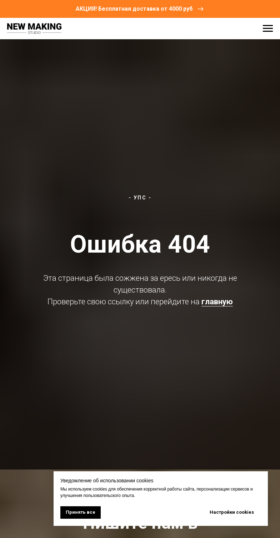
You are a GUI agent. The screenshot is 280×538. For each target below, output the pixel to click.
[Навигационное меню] (268, 28)
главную (217, 301)
